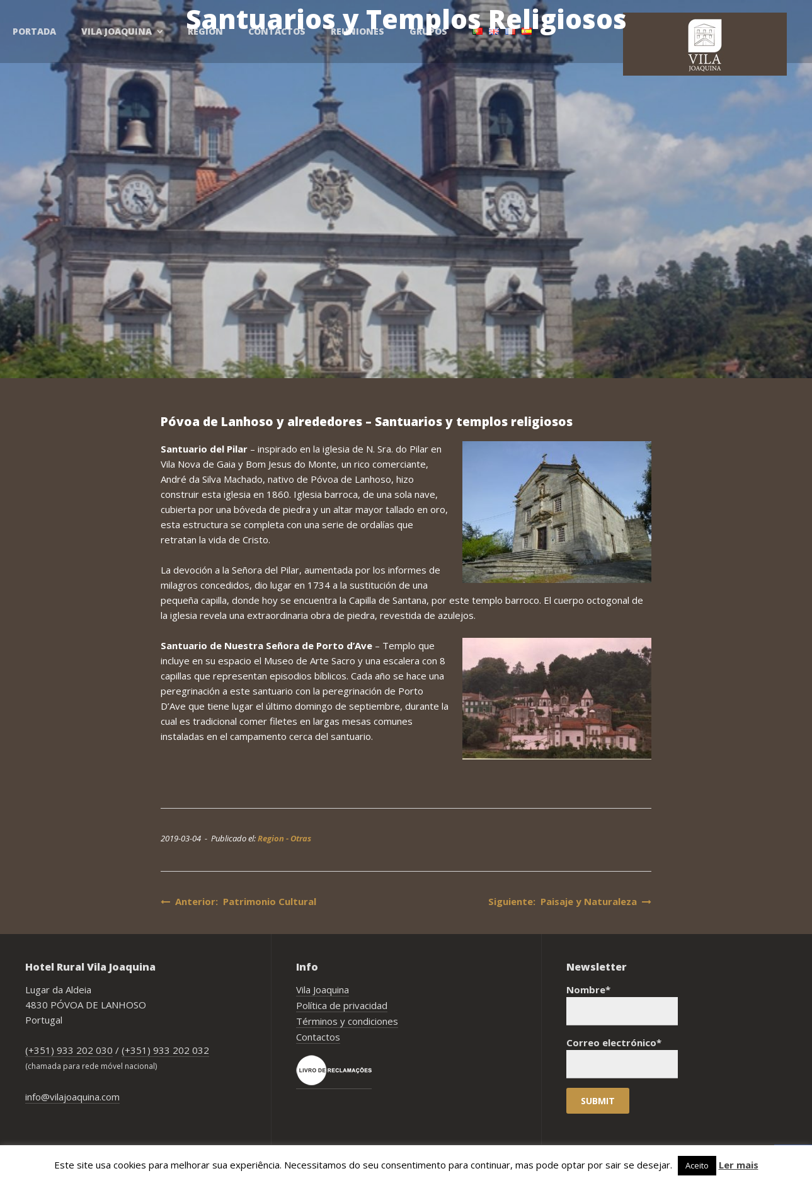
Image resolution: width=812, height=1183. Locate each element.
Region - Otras (284, 838)
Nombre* (622, 1004)
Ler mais (738, 1164)
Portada (34, 31)
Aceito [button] (697, 1165)
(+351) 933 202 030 (69, 1050)
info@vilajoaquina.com (72, 1096)
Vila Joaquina (322, 989)
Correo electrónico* (622, 1057)
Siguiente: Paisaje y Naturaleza (569, 901)
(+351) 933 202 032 (165, 1050)
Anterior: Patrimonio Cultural (238, 901)
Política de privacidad (341, 1005)
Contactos (318, 1036)
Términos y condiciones (347, 1021)
